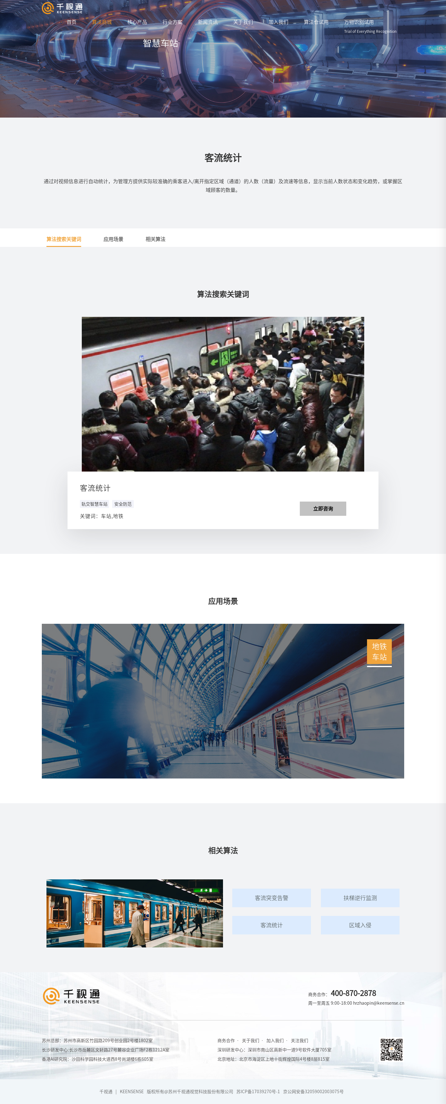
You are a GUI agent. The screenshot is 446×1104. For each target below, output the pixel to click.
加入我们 (278, 21)
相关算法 (155, 239)
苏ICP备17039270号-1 (258, 1091)
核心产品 (137, 21)
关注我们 (299, 1040)
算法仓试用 (316, 21)
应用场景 (113, 239)
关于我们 (243, 21)
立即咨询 (323, 508)
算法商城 (102, 21)
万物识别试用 (370, 26)
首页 (72, 21)
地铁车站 (379, 651)
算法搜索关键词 (63, 239)
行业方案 (172, 21)
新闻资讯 (208, 21)
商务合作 (226, 1040)
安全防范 (123, 504)
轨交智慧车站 (94, 504)
